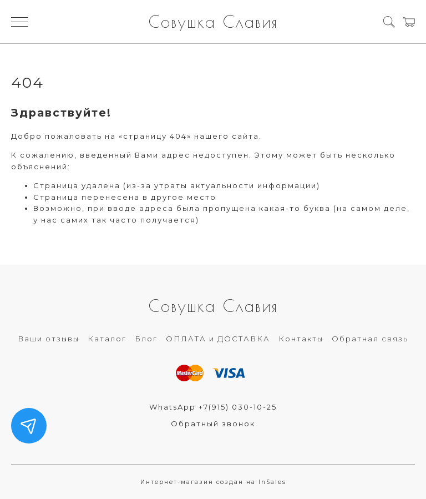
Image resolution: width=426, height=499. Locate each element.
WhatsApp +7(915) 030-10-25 (213, 406)
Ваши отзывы (48, 338)
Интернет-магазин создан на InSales (213, 482)
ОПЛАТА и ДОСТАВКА (218, 338)
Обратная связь (370, 338)
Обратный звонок (213, 423)
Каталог (107, 338)
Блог (146, 338)
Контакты (300, 338)
